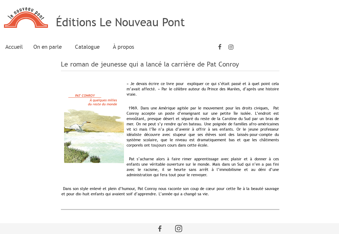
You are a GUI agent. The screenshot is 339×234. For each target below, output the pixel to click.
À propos (123, 46)
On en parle (48, 46)
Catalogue (88, 46)
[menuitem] (14, 47)
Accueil (14, 46)
